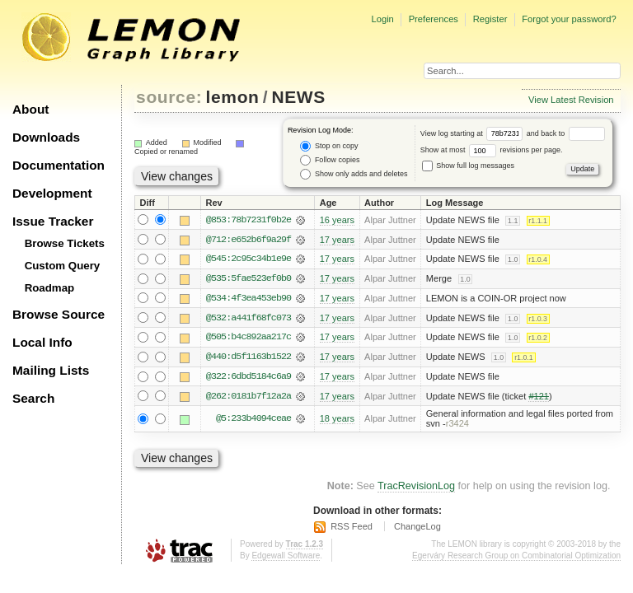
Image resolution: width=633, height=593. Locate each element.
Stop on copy (329, 146)
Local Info (42, 342)
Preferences (433, 19)
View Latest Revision (571, 100)
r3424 (457, 426)
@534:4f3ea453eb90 (248, 299)
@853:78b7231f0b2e (248, 219)
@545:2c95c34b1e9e (248, 259)
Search (33, 398)
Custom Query (63, 265)
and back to (566, 133)
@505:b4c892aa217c (248, 338)
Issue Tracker (52, 221)
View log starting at (473, 133)
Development (52, 193)
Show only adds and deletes (353, 174)
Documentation (58, 165)
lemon (233, 96)
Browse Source (58, 314)
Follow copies (329, 160)
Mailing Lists (50, 370)
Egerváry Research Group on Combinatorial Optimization (516, 557)
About (30, 109)
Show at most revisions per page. (491, 150)
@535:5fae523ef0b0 (248, 279)
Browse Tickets (65, 243)
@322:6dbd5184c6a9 (248, 378)
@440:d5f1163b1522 (248, 358)
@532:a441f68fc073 (248, 318)
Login (382, 19)
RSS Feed (352, 528)
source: (169, 96)
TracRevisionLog (416, 487)
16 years (337, 220)
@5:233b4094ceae (253, 420)
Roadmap (50, 288)
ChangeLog (417, 528)
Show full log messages (468, 165)
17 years (337, 240)
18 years (337, 421)
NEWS (298, 96)
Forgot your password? (569, 19)
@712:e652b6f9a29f (248, 239)
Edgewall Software (285, 557)
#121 (538, 398)
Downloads (46, 137)
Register (490, 19)
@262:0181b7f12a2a (248, 397)
